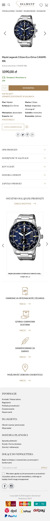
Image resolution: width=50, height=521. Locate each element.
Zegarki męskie (29, 11)
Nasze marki (7, 412)
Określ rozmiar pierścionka (13, 425)
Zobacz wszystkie (25, 204)
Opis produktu (24, 149)
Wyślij (44, 468)
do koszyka (28, 88)
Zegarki (19, 11)
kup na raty (24, 166)
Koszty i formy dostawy (11, 444)
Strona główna (8, 11)
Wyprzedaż (6, 428)
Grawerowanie (8, 409)
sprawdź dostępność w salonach (18, 96)
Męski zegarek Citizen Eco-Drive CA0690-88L (25, 274)
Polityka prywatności (10, 406)
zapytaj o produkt (24, 183)
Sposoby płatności (9, 441)
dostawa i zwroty (24, 175)
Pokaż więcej (8, 120)
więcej (25, 304)
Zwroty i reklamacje (10, 447)
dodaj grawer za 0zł (13, 127)
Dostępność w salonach (24, 158)
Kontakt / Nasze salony (11, 399)
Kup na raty (7, 94)
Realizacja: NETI (25, 498)
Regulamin (6, 402)
